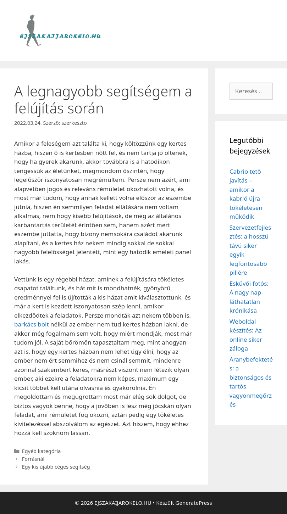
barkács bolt (31, 324)
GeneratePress (194, 502)
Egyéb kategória (41, 451)
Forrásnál (33, 459)
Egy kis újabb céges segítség (56, 466)
